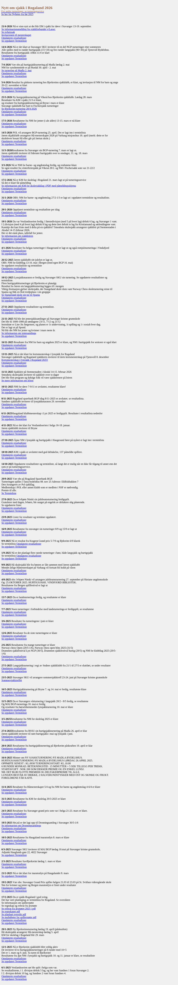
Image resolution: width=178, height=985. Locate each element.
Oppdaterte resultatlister (13, 38)
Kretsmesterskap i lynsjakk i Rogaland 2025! (24, 360)
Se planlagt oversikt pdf (13, 914)
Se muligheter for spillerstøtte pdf (18, 917)
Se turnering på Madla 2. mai (16, 70)
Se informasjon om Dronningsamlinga (21, 825)
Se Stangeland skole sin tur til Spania (20, 295)
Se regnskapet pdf (10, 911)
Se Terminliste (8, 493)
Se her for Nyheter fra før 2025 (17, 14)
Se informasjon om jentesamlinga (18, 333)
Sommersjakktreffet (11, 680)
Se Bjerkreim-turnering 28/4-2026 (19, 108)
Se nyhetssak (8, 32)
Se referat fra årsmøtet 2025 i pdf (18, 908)
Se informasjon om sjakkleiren (17, 236)
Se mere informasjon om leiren (17, 380)
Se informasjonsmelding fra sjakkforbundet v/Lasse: (28, 29)
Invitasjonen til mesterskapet (16, 35)
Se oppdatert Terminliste (14, 40)
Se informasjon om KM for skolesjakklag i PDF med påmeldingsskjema (38, 185)
